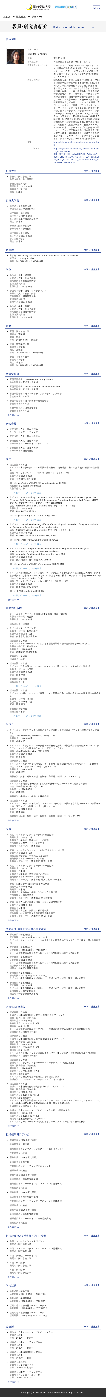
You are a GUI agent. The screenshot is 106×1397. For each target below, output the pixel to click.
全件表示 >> (13, 415)
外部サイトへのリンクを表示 (25, 493)
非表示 (94, 171)
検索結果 (21, 16)
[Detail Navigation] (96, 6)
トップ (6, 16)
